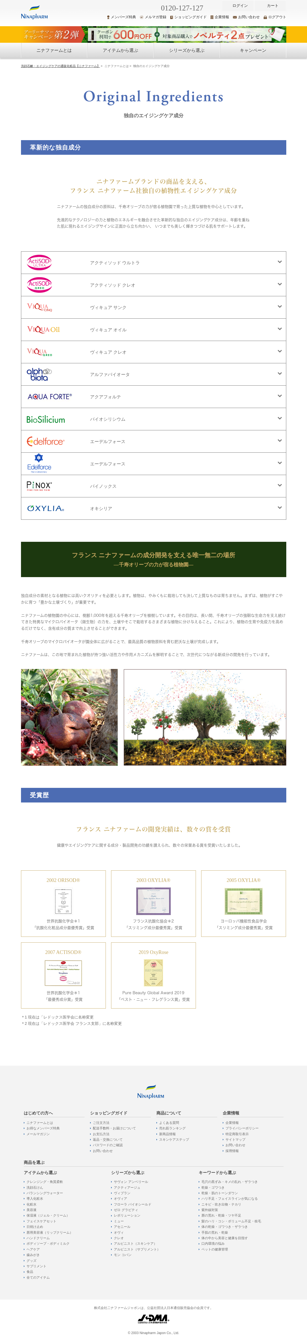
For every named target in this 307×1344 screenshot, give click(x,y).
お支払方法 (101, 1134)
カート (273, 6)
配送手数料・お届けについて (114, 1128)
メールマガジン (38, 1134)
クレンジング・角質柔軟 (45, 1182)
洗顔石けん (35, 1188)
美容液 (31, 1210)
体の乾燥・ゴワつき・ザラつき (224, 1227)
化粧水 (31, 1204)
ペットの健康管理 (214, 1249)
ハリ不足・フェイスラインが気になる (229, 1199)
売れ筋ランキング (172, 1128)
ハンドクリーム (38, 1238)
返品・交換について (108, 1140)
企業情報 (220, 17)
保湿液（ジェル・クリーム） (48, 1215)
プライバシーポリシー (242, 1128)
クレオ (119, 1238)
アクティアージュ (127, 1188)
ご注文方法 (101, 1123)
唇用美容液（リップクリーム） (50, 1232)
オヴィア (120, 1199)
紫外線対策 (209, 1210)
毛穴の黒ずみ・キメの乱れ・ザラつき (229, 1182)
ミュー (119, 1221)
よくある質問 (169, 1123)
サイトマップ (235, 1140)
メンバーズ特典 (121, 17)
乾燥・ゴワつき (213, 1188)
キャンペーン (253, 50)
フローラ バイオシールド (132, 1204)
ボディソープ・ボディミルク (48, 1244)
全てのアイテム (38, 1277)
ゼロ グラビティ (126, 1210)
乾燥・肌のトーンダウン (219, 1193)
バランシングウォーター (45, 1193)
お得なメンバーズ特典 (43, 1128)
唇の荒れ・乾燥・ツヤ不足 (221, 1215)
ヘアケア (33, 1249)
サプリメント (36, 1266)
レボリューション (127, 1215)
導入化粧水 (35, 1199)
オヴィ (119, 1232)
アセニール (122, 1227)
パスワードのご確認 (108, 1145)
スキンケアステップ (174, 1140)
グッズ (31, 1261)
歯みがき (33, 1255)
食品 (30, 1272)
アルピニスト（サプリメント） (137, 1249)
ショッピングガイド (188, 17)
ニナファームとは (54, 50)
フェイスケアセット (41, 1221)
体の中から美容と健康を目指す (224, 1238)
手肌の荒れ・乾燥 (214, 1232)
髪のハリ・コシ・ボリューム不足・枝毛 (231, 1221)
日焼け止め (35, 1227)
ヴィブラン (122, 1193)
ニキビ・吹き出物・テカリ (221, 1204)
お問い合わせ (246, 17)
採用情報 (232, 1151)
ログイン (240, 6)
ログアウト (275, 17)
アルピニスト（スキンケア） (135, 1244)
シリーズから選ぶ (186, 50)
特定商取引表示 (237, 1134)
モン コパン (122, 1255)
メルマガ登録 (153, 17)
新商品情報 (167, 1134)
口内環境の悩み (213, 1244)
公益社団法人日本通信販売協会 (170, 1308)
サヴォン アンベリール (131, 1182)
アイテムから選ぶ (120, 50)
